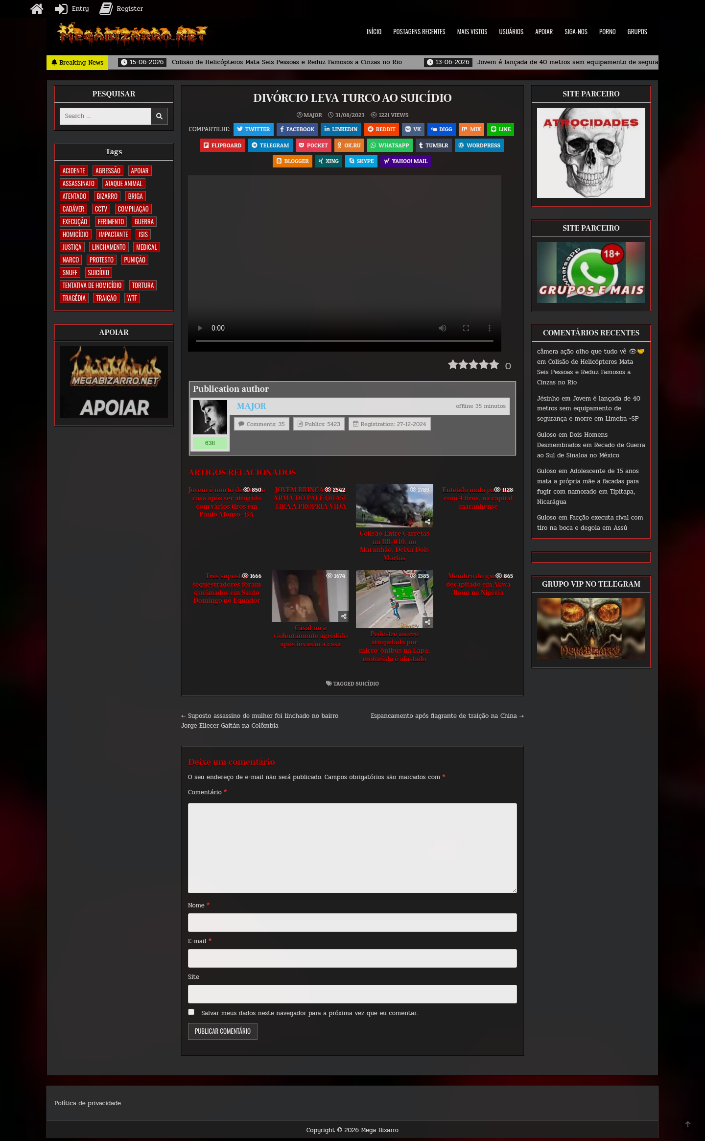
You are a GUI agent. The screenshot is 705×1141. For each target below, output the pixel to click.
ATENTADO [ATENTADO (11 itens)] (74, 196)
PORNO (607, 31)
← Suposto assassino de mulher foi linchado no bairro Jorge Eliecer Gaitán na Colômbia (259, 723)
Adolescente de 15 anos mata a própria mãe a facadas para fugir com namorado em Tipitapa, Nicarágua (588, 486)
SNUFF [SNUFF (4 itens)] (70, 272)
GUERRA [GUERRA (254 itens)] (144, 221)
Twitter (266, 129)
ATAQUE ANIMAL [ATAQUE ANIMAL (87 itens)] (123, 183)
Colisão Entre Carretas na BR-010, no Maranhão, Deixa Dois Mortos (394, 548)
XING (355, 162)
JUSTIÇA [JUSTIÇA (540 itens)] (72, 247)
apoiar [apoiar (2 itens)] (140, 170)
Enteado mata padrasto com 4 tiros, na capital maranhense (478, 501)
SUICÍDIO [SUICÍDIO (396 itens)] (98, 272)
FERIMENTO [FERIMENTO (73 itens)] (111, 221)
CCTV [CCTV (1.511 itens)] (101, 209)
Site (193, 979)
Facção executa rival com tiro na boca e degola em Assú (590, 523)
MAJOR (313, 115)
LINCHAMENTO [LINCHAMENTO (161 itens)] (109, 247)
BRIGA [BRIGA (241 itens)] (135, 196)
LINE (223, 146)
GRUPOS (637, 31)
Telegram (310, 146)
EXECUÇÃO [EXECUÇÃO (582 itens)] (75, 221)
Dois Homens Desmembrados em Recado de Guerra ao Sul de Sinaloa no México (591, 445)
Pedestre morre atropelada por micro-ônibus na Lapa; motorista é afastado (394, 649)
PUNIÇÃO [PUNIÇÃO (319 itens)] (134, 259)
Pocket (354, 146)
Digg (457, 129)
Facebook (311, 129)
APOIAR (544, 31)
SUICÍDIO (367, 685)
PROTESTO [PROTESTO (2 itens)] (102, 259)
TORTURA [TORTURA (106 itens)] (143, 285)
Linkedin (355, 129)
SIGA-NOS (576, 31)
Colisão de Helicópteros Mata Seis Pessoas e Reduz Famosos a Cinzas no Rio (585, 372)
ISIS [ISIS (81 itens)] (143, 234)
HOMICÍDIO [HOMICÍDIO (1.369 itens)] (76, 234)
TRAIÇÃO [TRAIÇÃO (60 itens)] (106, 298)
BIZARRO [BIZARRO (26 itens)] (107, 196)
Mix (488, 129)
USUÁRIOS (511, 31)
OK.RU (390, 146)
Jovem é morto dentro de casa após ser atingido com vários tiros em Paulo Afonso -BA (226, 505)
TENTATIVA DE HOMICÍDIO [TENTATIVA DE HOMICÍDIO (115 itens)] (92, 285)
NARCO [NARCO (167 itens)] (71, 259)
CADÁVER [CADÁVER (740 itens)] (73, 209)
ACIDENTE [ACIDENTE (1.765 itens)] (74, 170)
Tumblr (476, 146)
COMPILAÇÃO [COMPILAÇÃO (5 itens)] (133, 209)
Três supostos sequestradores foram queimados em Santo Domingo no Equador (226, 591)
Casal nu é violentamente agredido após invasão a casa (310, 639)
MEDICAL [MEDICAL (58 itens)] (146, 247)
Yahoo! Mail (433, 162)
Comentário (207, 795)
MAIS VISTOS (472, 31)
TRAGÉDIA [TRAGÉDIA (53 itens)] (74, 298)
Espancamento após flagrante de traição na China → (447, 718)
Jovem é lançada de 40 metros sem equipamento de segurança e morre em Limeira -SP (588, 409)
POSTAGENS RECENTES (419, 31)
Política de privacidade (87, 1106)
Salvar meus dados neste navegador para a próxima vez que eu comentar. (310, 1016)
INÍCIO (374, 31)
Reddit (396, 129)
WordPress (270, 162)
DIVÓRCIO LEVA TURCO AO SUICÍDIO (352, 98)
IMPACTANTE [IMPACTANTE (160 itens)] (113, 234)
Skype (388, 162)
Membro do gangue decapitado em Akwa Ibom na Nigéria (478, 587)
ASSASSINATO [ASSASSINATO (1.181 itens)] (78, 183)
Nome (199, 908)
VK (428, 129)
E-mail (200, 944)
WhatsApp (432, 146)
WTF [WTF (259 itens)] (132, 298)
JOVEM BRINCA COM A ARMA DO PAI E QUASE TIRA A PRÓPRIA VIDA (310, 501)
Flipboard (262, 146)
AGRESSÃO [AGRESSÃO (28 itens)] (107, 170)
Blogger (318, 162)
